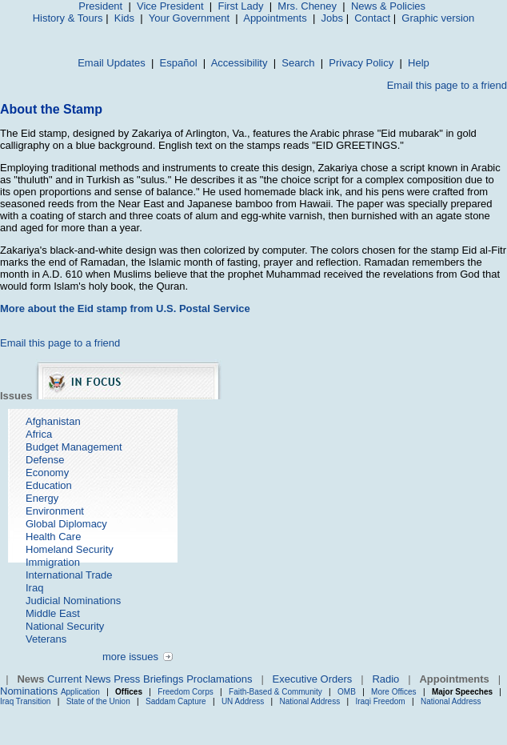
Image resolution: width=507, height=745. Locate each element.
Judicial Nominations (73, 601)
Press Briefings (148, 679)
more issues (130, 657)
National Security (65, 626)
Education (49, 485)
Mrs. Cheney (307, 6)
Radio (385, 679)
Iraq (34, 588)
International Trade (69, 575)
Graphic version (437, 18)
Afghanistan (53, 421)
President (100, 6)
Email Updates (112, 63)
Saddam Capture (176, 701)
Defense (45, 460)
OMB (346, 691)
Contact (372, 18)
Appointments (275, 18)
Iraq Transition (25, 701)
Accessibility (239, 63)
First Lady (240, 6)
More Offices (394, 691)
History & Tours (68, 18)
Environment (55, 511)
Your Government (189, 18)
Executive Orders (313, 679)
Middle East (53, 613)
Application (80, 691)
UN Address (243, 701)
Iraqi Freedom (380, 701)
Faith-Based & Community (277, 691)
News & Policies (388, 6)
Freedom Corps (185, 691)
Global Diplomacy (66, 524)
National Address (310, 701)
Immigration (53, 562)
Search (297, 63)
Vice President (170, 6)
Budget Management (74, 447)
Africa (39, 434)
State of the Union (98, 701)
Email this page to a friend (447, 85)
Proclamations (219, 679)
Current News (78, 679)
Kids (124, 18)
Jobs (332, 18)
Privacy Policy (361, 63)
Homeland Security (70, 549)
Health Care (53, 537)
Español (179, 63)
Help (418, 63)
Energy (42, 498)
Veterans (46, 639)
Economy (47, 473)
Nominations (29, 691)
